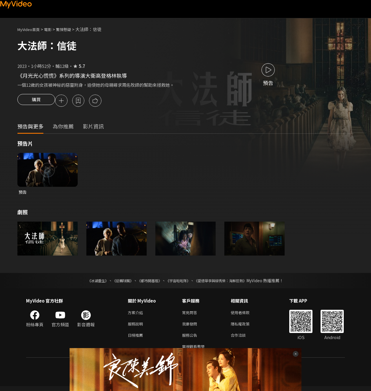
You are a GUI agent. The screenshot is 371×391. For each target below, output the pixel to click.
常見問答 (190, 314)
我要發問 (190, 326)
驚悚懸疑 (70, 29)
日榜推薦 (136, 339)
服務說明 (136, 326)
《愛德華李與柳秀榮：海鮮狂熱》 (227, 282)
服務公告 (190, 339)
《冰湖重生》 (88, 282)
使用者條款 (245, 314)
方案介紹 (136, 314)
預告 (23, 193)
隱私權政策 (245, 326)
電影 (52, 29)
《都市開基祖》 (146, 282)
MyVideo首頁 (30, 29)
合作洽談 (243, 339)
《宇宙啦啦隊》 (179, 282)
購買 (36, 101)
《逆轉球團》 (116, 282)
